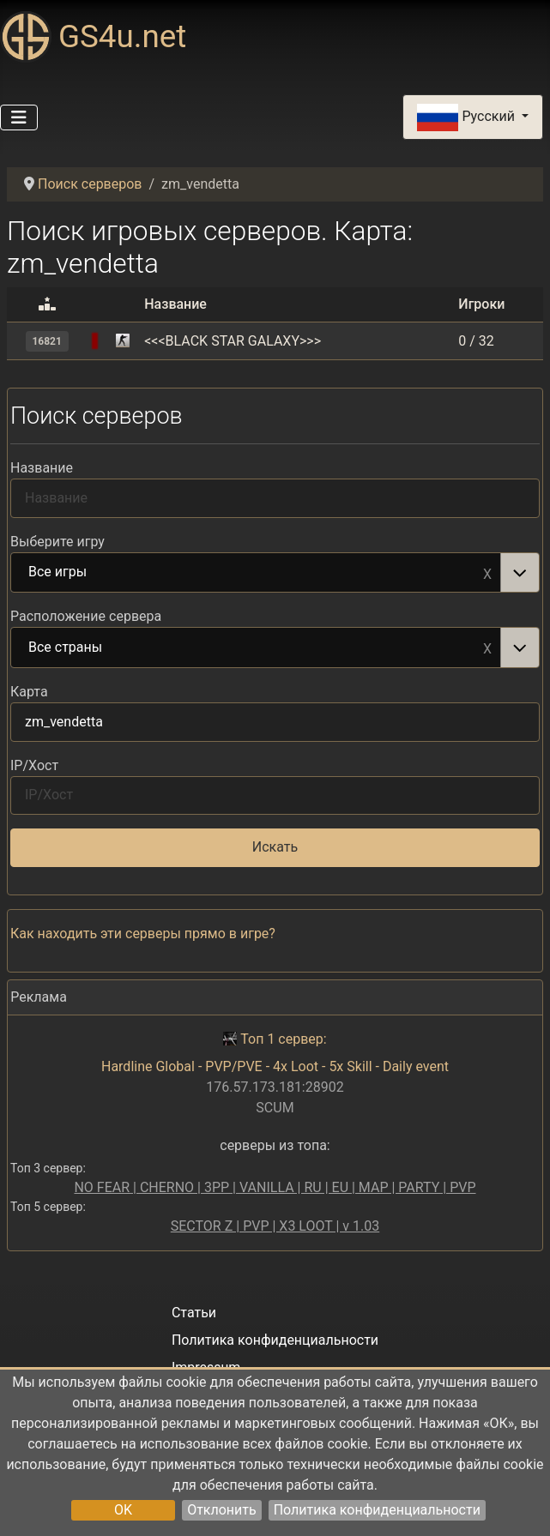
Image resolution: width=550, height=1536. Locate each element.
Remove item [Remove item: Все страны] (487, 647)
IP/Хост (34, 765)
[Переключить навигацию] (19, 117)
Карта (29, 692)
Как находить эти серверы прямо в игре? (142, 933)
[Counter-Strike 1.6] (123, 341)
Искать (275, 847)
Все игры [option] (256, 572)
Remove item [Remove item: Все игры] (487, 572)
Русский (467, 117)
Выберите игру (57, 541)
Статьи (194, 1312)
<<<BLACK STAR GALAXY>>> (232, 341)
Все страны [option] (256, 648)
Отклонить (222, 1510)
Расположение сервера (85, 616)
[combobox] (275, 572)
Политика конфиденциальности (377, 1510)
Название (41, 468)
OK (123, 1510)
